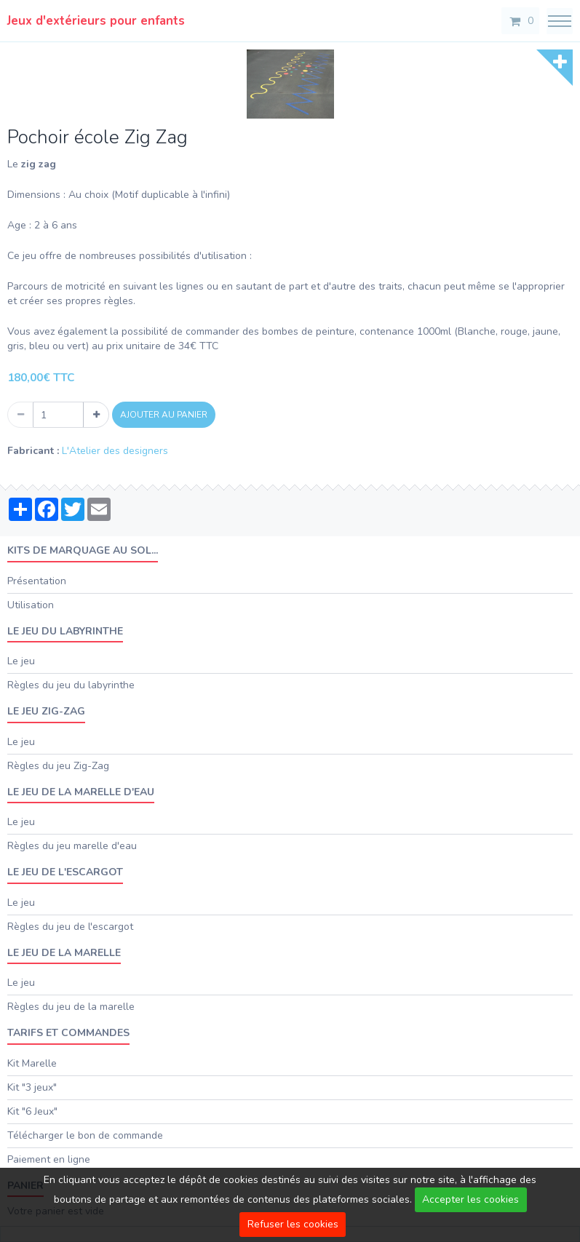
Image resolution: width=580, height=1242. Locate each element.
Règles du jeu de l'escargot (70, 927)
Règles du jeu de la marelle (71, 1007)
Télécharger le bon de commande (85, 1135)
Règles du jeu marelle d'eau (72, 846)
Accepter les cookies (470, 1199)
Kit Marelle (32, 1063)
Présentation (36, 581)
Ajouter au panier (163, 415)
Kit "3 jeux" (32, 1087)
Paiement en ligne (48, 1159)
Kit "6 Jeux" (32, 1111)
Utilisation (30, 605)
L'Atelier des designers (115, 451)
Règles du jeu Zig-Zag (58, 766)
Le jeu (21, 661)
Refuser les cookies (292, 1224)
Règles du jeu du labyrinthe (71, 685)
